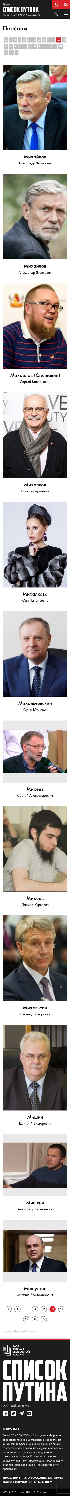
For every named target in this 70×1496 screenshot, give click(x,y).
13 (26, 1319)
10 (43, 1309)
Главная (7, 1331)
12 (61, 1309)
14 (35, 1319)
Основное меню (66, 18)
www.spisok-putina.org (16, 1405)
